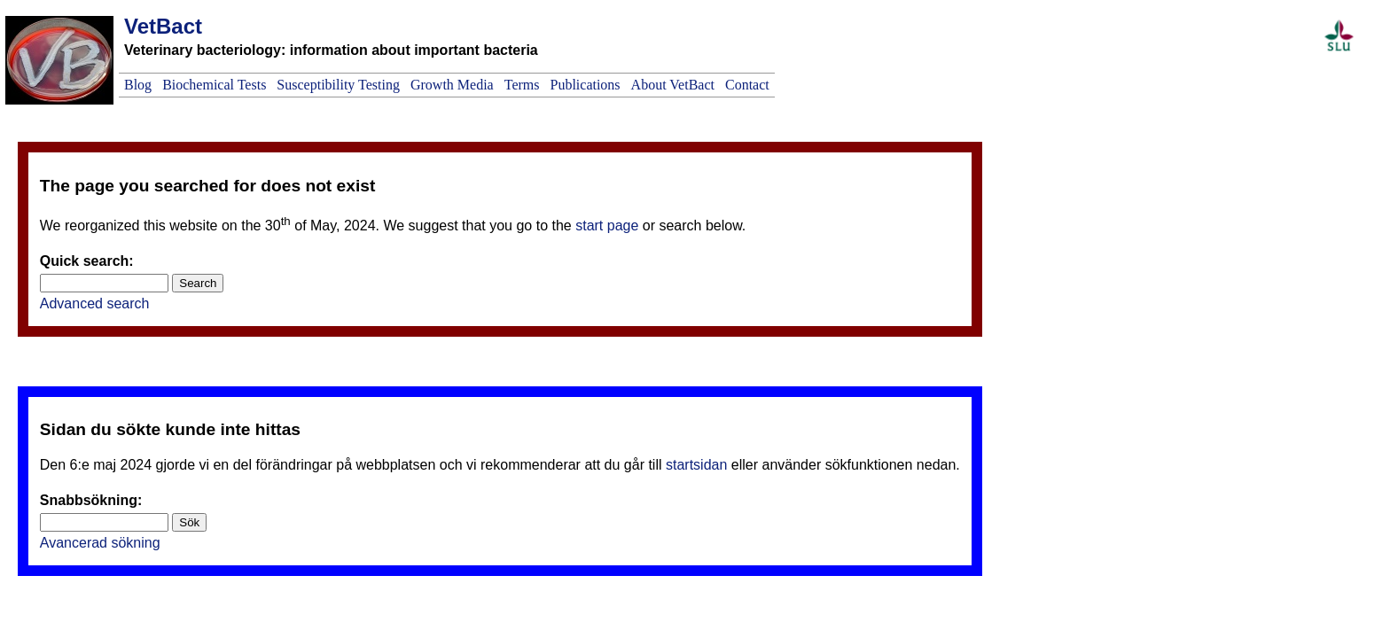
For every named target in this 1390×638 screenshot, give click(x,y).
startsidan (696, 464)
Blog (138, 84)
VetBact (163, 26)
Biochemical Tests (214, 84)
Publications (585, 84)
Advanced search (95, 303)
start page (606, 225)
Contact (747, 84)
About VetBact (673, 84)
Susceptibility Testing (338, 84)
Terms (522, 84)
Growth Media (452, 84)
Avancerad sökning (100, 542)
